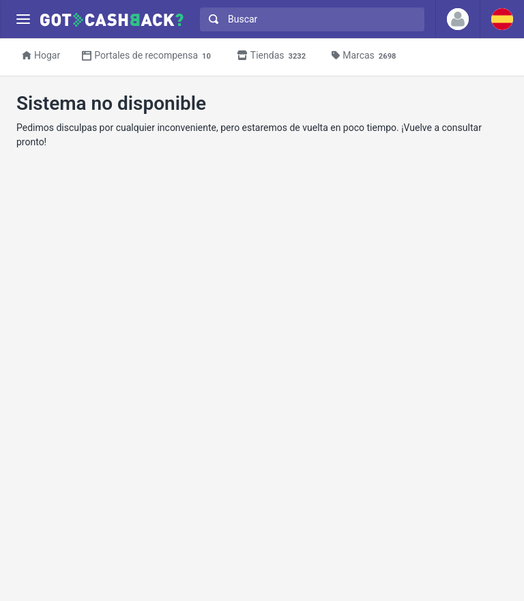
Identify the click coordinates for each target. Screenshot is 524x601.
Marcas (366, 56)
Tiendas (273, 56)
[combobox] (309, 19)
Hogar (41, 55)
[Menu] (23, 19)
